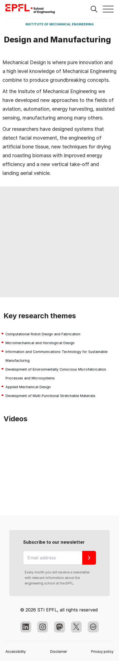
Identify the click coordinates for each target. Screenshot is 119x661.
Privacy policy (102, 651)
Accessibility (15, 651)
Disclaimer (58, 651)
